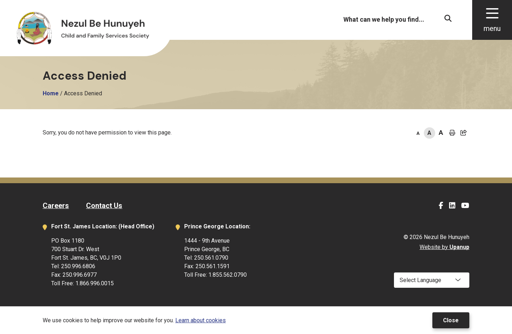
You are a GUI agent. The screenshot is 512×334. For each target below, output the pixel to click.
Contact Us (104, 205)
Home (51, 93)
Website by (444, 247)
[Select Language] (431, 280)
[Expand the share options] (463, 133)
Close (451, 320)
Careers (56, 205)
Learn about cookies (200, 320)
